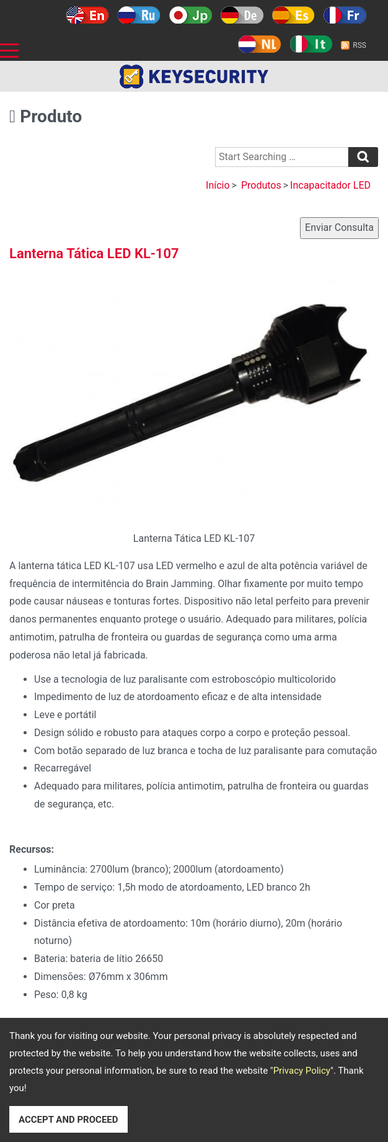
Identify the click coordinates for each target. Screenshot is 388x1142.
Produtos (261, 185)
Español (293, 15)
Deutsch (242, 15)
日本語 (190, 15)
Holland (259, 44)
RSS (359, 45)
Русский (139, 15)
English (87, 15)
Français (345, 15)
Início (218, 185)
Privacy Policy (301, 1070)
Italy (310, 44)
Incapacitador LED (330, 185)
